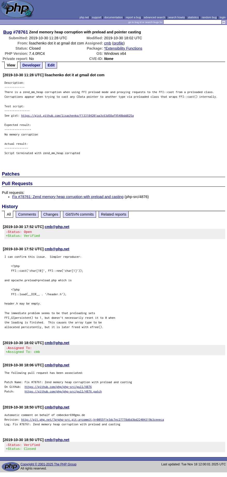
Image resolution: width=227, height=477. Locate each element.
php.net (84, 17)
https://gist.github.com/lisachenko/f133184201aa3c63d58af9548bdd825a (77, 115)
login (223, 17)
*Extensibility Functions (123, 48)
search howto (176, 17)
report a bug (133, 17)
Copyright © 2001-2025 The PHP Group (48, 469)
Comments (27, 214)
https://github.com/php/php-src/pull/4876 (58, 389)
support (96, 17)
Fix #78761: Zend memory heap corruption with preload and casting (67, 197)
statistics (193, 17)
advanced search (154, 17)
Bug (7, 32)
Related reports (113, 214)
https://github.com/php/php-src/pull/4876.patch (63, 394)
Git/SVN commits (79, 214)
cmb (107, 43)
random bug (209, 17)
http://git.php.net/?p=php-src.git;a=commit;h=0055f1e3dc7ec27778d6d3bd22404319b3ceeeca (92, 422)
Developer (31, 65)
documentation (113, 17)
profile (118, 43)
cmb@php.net (57, 227)
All (9, 214)
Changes (50, 214)
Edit (51, 65)
